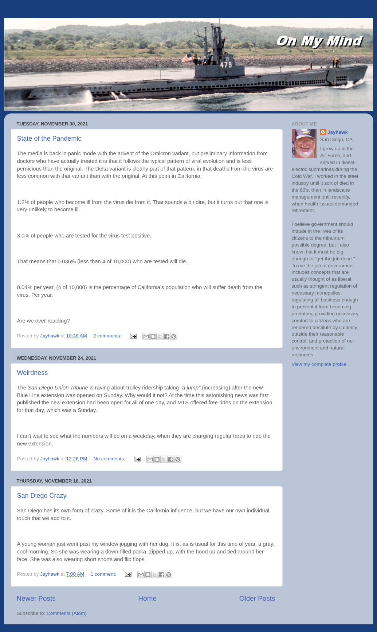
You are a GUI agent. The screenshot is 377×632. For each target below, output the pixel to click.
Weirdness (32, 372)
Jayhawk (337, 132)
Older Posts (257, 598)
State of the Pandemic (49, 138)
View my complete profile (319, 364)
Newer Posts (36, 598)
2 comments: (108, 336)
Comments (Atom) (67, 613)
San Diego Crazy (42, 495)
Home (147, 598)
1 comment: (103, 574)
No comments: (110, 458)
